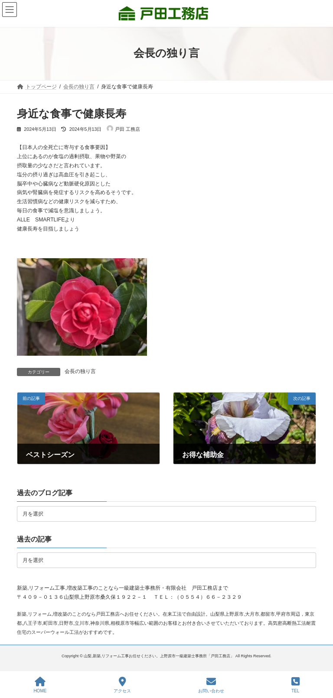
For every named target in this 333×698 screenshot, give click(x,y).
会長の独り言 (80, 371)
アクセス (122, 685)
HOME (39, 685)
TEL (295, 685)
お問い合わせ (211, 685)
